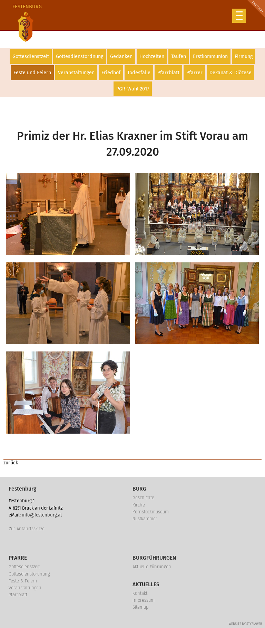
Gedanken (121, 56)
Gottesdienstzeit (30, 56)
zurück (10, 463)
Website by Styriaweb (245, 624)
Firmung (244, 56)
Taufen (178, 56)
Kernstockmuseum (150, 511)
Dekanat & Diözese (230, 73)
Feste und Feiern (32, 73)
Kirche (138, 505)
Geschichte (143, 497)
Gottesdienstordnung (79, 56)
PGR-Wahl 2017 (132, 89)
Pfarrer (194, 73)
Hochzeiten (151, 56)
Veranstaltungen (76, 73)
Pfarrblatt (168, 73)
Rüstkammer (144, 518)
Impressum (143, 600)
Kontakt (139, 593)
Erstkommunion (210, 56)
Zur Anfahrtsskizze (27, 528)
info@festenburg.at (42, 515)
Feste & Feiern (23, 580)
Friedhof (110, 73)
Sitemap (140, 607)
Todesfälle (138, 73)
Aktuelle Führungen (151, 566)
